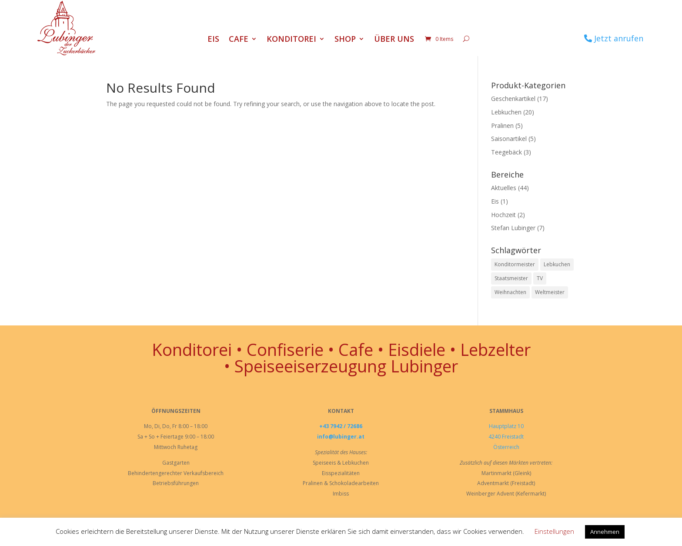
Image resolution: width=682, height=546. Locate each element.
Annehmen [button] (604, 532)
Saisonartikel (509, 138)
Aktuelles (503, 188)
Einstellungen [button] (554, 531)
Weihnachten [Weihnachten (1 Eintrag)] (510, 292)
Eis (213, 40)
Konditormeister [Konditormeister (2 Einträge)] (515, 264)
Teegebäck (506, 152)
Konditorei (291, 40)
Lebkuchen (506, 112)
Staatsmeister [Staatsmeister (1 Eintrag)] (511, 278)
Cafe (238, 40)
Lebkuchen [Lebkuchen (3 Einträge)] (557, 264)
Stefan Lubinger (513, 228)
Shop (345, 40)
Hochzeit (503, 215)
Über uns (394, 40)
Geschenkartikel (513, 98)
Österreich (506, 447)
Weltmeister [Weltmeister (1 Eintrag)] (550, 292)
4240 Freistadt (506, 436)
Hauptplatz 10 (506, 426)
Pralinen (502, 125)
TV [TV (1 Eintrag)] (540, 278)
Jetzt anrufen (618, 38)
